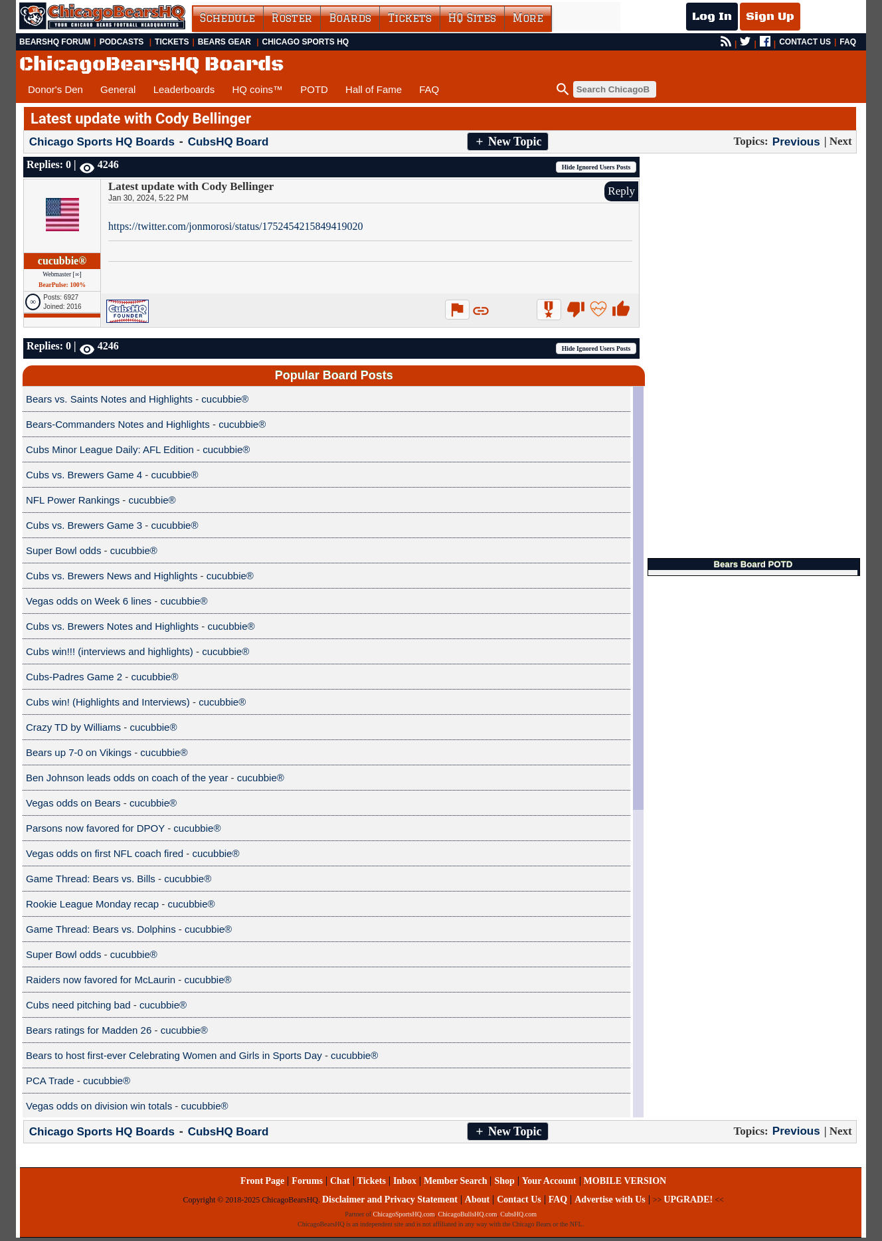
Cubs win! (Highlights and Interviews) (108, 702)
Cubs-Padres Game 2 (74, 676)
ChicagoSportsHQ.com (404, 1214)
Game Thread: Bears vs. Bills (90, 878)
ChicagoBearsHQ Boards (151, 64)
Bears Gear (224, 42)
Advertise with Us (610, 1199)
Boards (350, 18)
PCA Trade (50, 1080)
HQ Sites (472, 18)
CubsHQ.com (518, 1214)
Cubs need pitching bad (78, 1004)
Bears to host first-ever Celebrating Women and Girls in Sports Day (174, 1055)
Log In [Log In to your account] (712, 16)
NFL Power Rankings (73, 500)
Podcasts (122, 42)
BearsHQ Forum (54, 42)
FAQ (847, 42)
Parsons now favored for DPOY (95, 828)
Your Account (549, 1181)
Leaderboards (184, 89)
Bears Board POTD (752, 564)
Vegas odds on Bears (73, 803)
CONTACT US (805, 42)
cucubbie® (62, 260)
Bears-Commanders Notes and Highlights (118, 424)
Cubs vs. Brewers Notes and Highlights (112, 626)
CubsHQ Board (228, 142)
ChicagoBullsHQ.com (467, 1214)
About (477, 1199)
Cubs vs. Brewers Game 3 (84, 525)
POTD (314, 89)
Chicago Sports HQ (305, 42)
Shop (504, 1181)
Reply (621, 191)
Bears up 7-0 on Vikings (79, 752)
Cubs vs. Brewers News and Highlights (111, 575)
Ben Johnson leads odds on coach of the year (127, 777)
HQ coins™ (257, 89)
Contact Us (519, 1199)
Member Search (455, 1181)
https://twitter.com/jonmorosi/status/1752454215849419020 (235, 226)
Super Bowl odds (63, 550)
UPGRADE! (688, 1199)
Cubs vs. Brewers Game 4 (84, 474)
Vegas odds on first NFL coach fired (104, 853)
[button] (508, 141)
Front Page (262, 1181)
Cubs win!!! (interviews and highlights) (109, 651)
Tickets (410, 18)
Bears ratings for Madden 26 (88, 1030)
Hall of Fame (373, 89)
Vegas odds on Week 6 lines (88, 601)
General (117, 89)
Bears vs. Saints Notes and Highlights (109, 399)
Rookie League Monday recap (92, 903)
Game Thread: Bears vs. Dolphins (101, 929)
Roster (292, 18)
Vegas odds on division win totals (99, 1105)
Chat (340, 1181)
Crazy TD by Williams (73, 727)
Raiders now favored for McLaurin (100, 979)
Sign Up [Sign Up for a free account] (770, 16)
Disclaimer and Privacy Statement (390, 1199)
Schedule (227, 18)
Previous (796, 141)
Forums (307, 1181)
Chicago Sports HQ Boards (102, 142)
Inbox (404, 1181)
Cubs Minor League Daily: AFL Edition (110, 449)
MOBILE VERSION (625, 1181)
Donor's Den (55, 89)
